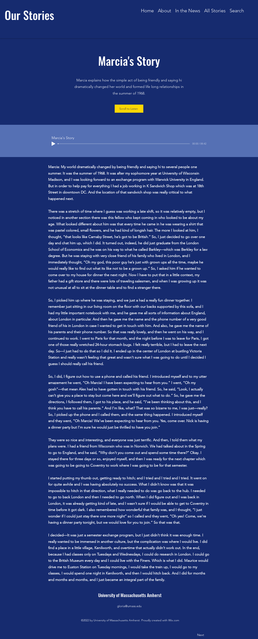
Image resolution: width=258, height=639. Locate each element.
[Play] (53, 144)
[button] (215, 9)
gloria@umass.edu (129, 606)
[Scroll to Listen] (129, 109)
